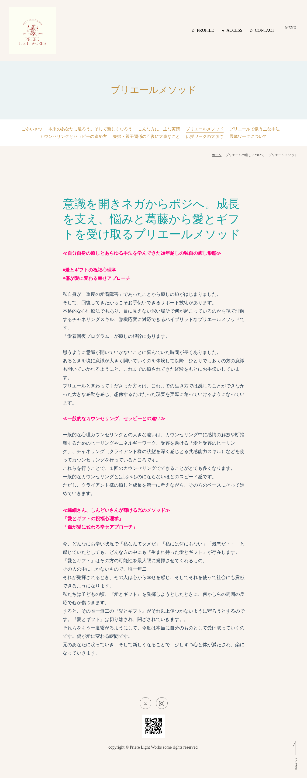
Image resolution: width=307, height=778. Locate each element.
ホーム (216, 155)
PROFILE (205, 30)
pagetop (295, 764)
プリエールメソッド (205, 129)
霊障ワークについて (248, 136)
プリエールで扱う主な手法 (254, 129)
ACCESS (234, 30)
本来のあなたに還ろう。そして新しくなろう (90, 129)
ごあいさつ (31, 129)
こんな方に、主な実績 (159, 129)
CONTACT (264, 30)
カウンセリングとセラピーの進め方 (73, 136)
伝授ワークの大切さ (205, 136)
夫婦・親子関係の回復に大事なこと (146, 136)
